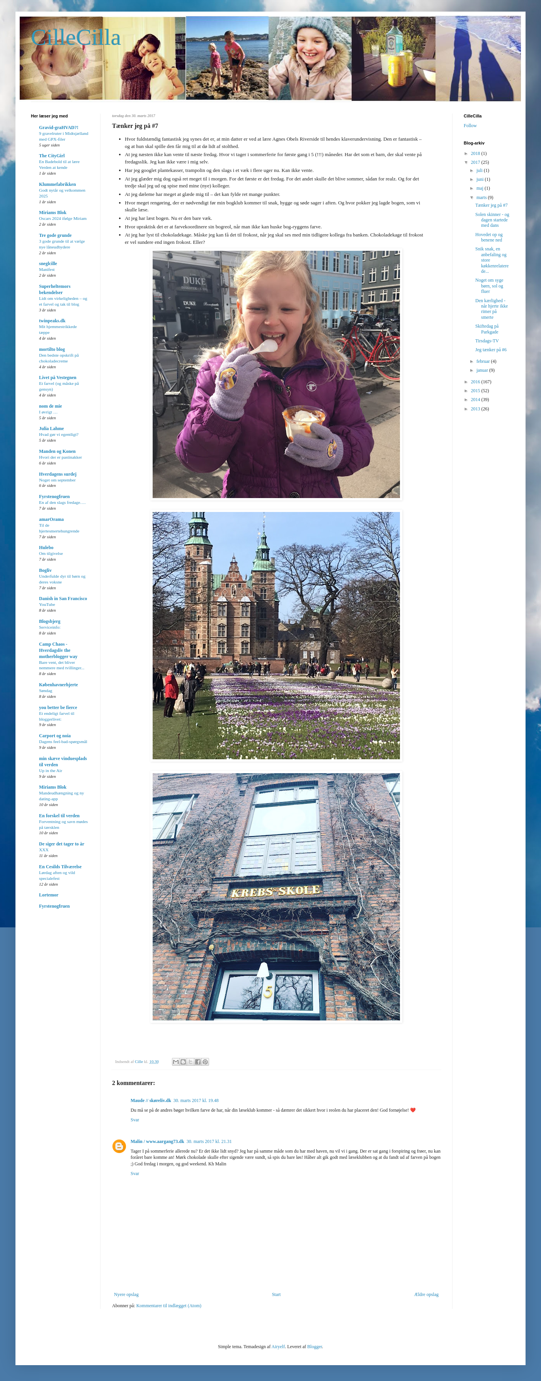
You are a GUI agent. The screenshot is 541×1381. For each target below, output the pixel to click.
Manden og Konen (57, 451)
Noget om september (57, 480)
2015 (476, 390)
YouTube (47, 604)
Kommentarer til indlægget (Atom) (168, 1305)
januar (482, 370)
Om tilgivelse (51, 553)
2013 (476, 409)
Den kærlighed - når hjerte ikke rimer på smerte (491, 309)
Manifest (47, 269)
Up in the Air (50, 770)
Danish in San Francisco (63, 598)
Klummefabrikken (57, 184)
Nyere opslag (126, 1294)
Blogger (314, 1346)
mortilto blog (52, 349)
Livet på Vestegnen (58, 377)
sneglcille (48, 263)
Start (276, 1294)
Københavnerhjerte (58, 684)
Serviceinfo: (50, 627)
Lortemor (48, 895)
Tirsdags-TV (487, 341)
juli (480, 170)
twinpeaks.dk (52, 320)
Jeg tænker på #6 (491, 349)
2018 (476, 153)
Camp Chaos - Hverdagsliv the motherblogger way (58, 650)
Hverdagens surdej (58, 474)
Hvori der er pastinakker (60, 457)
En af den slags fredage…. (62, 502)
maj (480, 188)
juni (480, 179)
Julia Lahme (51, 428)
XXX (44, 849)
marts (482, 197)
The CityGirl (52, 155)
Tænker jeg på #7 (491, 205)
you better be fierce (58, 707)
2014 (476, 399)
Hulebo (46, 547)
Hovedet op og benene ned (489, 237)
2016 (476, 381)
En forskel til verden (59, 815)
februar (483, 361)
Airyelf (278, 1346)
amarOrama (51, 519)
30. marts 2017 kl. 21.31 (209, 1141)
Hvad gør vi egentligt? (58, 434)
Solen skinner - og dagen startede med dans (492, 220)
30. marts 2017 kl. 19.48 (196, 1100)
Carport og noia (55, 735)
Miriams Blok (52, 212)
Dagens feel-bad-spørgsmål (63, 741)
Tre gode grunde (55, 235)
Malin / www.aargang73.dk (157, 1141)
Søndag (45, 690)
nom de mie (50, 406)
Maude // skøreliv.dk (151, 1100)
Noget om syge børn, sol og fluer (489, 285)
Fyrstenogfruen (54, 496)
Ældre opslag (426, 1294)
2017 (476, 162)
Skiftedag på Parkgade (486, 328)
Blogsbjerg (49, 621)
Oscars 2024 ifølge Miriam (63, 218)
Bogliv (45, 570)
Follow (470, 125)
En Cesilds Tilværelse (60, 866)
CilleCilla (76, 37)
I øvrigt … (48, 412)
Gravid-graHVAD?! (58, 127)
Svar (135, 1119)
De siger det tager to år (61, 844)
